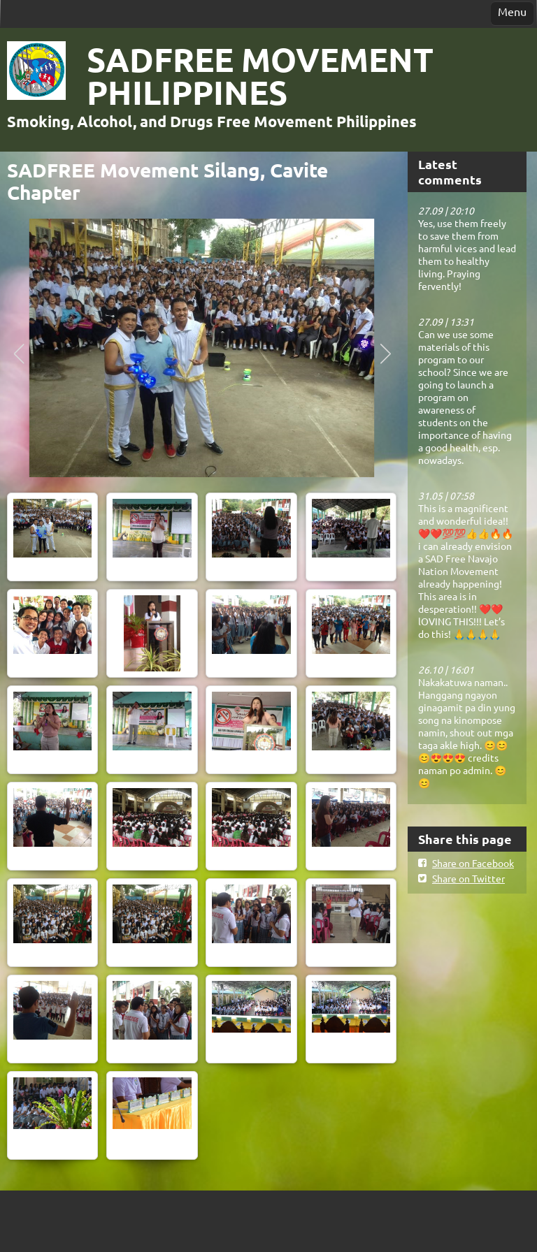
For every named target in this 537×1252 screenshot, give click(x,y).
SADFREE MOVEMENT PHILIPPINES (260, 75)
